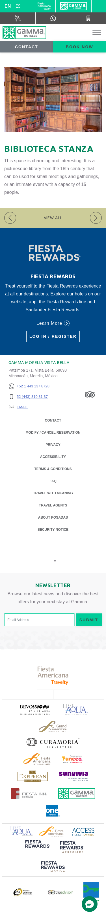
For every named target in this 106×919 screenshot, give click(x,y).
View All (53, 218)
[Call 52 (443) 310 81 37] (88, 18)
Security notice (53, 530)
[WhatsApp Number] (53, 18)
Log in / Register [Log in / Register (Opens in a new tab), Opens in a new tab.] (53, 336)
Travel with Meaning (53, 493)
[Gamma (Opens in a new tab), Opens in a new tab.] (44, 6)
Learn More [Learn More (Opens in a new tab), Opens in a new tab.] (53, 323)
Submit (88, 620)
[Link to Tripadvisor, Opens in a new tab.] (90, 394)
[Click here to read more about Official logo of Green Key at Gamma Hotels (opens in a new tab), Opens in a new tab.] (91, 892)
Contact (26, 47)
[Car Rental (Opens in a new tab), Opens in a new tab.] (17, 18)
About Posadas (53, 517)
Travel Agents (53, 505)
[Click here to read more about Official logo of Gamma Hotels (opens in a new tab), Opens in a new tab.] (76, 793)
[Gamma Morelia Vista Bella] (24, 32)
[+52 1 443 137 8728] (28, 386)
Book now (79, 47)
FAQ (53, 481)
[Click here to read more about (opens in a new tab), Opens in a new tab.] (34, 709)
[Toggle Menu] (96, 32)
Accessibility (53, 457)
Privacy (53, 444)
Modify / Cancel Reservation (52, 433)
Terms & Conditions (53, 469)
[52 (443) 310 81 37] (28, 397)
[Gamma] (73, 6)
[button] (90, 904)
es (18, 5)
